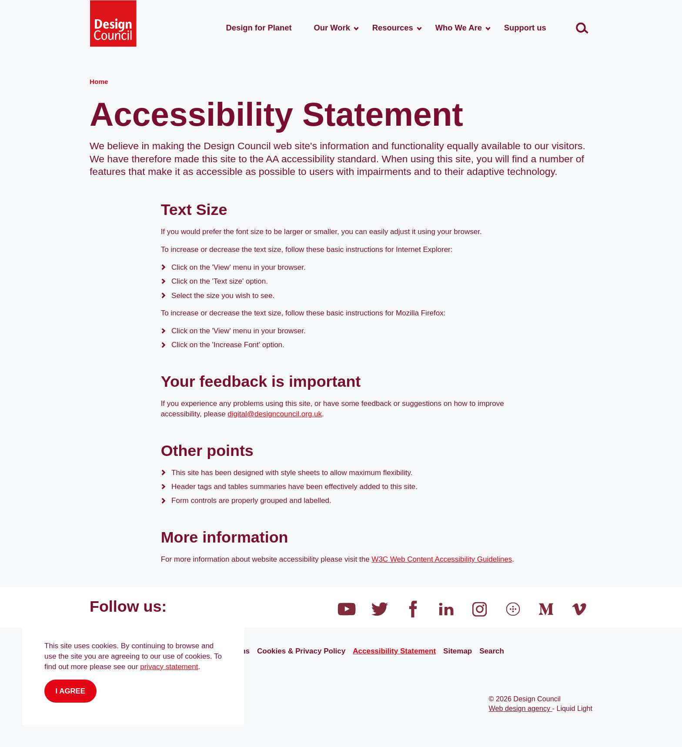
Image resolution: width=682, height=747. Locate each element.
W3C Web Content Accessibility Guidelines (441, 559)
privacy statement (169, 667)
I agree (71, 691)
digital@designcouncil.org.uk (274, 414)
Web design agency (520, 708)
